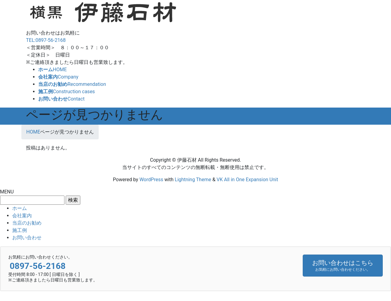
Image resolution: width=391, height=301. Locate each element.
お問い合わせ (27, 237)
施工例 (19, 230)
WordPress (151, 179)
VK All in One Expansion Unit (247, 179)
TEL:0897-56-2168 (46, 40)
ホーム (19, 208)
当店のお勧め (27, 223)
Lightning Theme (193, 179)
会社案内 (22, 215)
